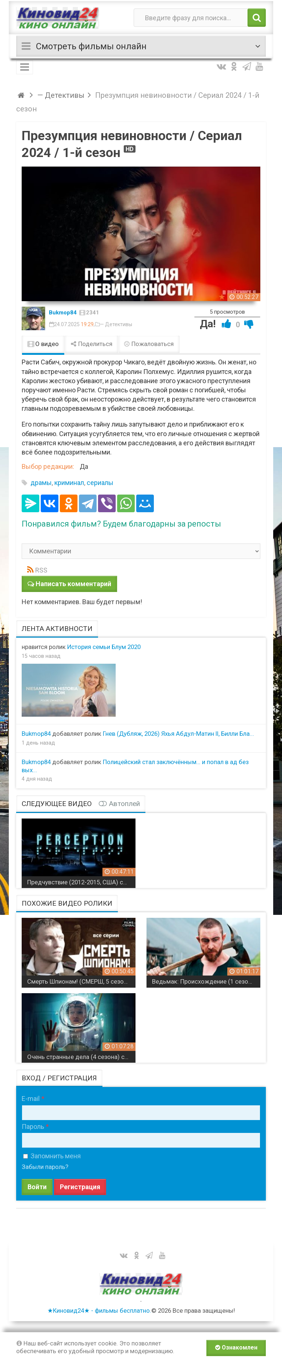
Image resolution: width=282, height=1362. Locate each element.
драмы (41, 482)
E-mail (31, 1098)
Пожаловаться (149, 343)
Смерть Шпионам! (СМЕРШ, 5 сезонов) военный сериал (81, 981)
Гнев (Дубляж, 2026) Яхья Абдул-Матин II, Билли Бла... (178, 733)
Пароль (33, 1126)
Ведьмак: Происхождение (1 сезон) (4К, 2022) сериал (206, 981)
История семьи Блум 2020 (104, 646)
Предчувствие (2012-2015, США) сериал (81, 882)
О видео (43, 343)
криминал (69, 482)
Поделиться (91, 343)
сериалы (100, 482)
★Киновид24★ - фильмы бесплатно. (99, 1310)
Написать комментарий (73, 584)
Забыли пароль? (45, 1166)
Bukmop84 (63, 312)
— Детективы (116, 324)
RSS (41, 570)
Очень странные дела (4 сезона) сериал (81, 1056)
